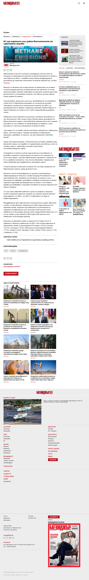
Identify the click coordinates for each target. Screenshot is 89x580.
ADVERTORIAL (64, 37)
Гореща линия (9, 476)
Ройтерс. (7, 83)
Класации (51, 438)
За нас (5, 516)
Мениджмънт (8, 456)
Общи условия (7, 525)
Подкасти (7, 473)
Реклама (50, 428)
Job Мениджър (8, 462)
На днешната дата (54, 443)
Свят (5, 434)
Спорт (50, 453)
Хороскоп (51, 440)
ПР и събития (52, 431)
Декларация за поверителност (12, 527)
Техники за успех (9, 460)
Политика (7, 428)
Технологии (8, 466)
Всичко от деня (9, 397)
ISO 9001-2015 (32, 518)
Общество (7, 431)
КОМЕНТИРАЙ (11, 273)
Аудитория (7, 518)
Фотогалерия (52, 436)
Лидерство (7, 458)
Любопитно (52, 434)
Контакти (7, 481)
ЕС (4, 440)
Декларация (7, 520)
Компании (6, 448)
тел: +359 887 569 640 (10, 546)
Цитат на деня (52, 445)
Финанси (6, 446)
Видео (50, 456)
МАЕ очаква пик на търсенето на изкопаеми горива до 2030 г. (30, 240)
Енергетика (7, 450)
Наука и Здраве (53, 448)
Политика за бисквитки (10, 529)
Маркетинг (52, 426)
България (7, 426)
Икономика (7, 452)
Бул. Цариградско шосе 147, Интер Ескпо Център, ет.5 (19, 544)
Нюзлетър (53, 459)
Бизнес (6, 32)
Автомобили (52, 451)
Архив (6, 478)
